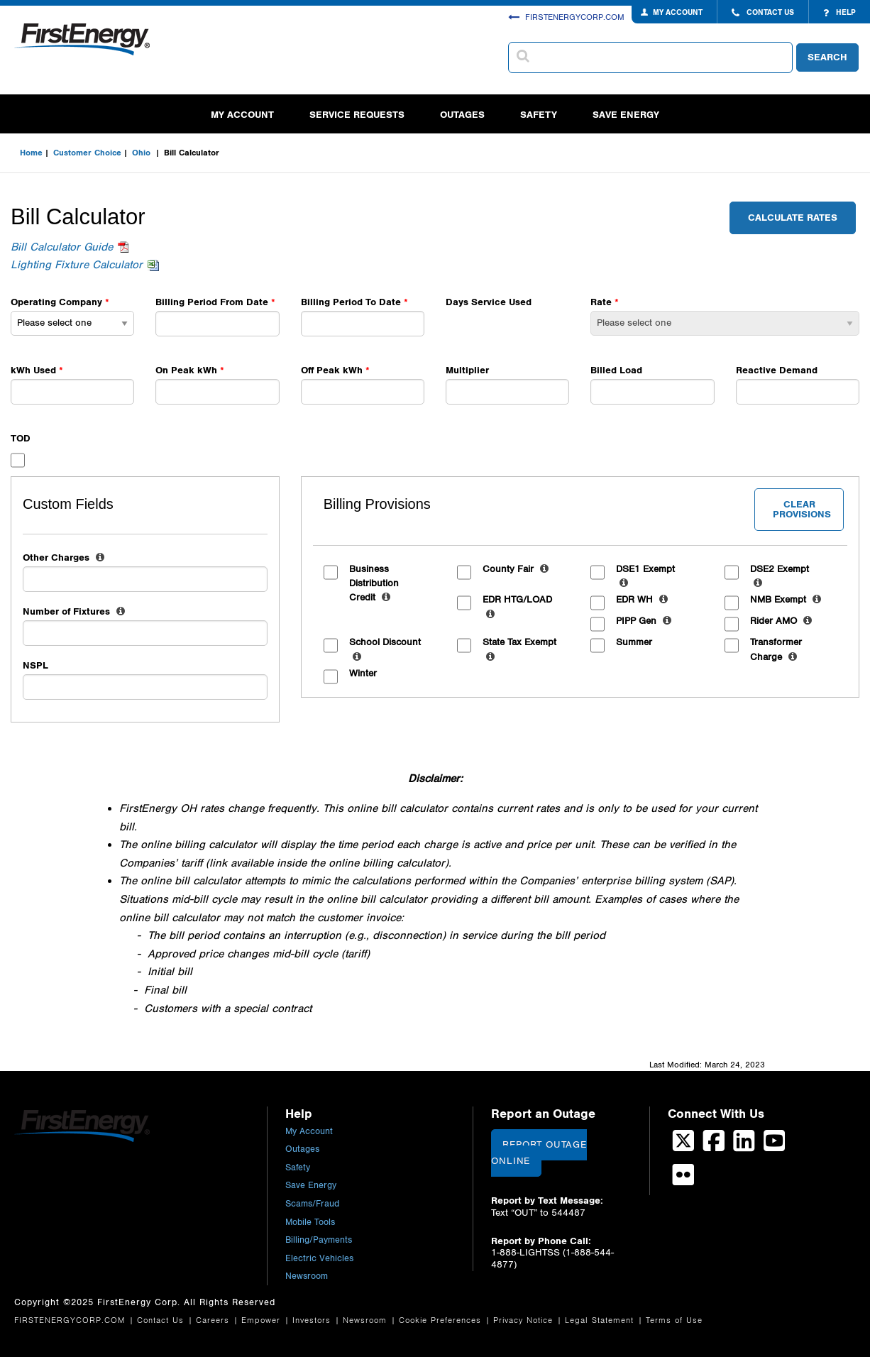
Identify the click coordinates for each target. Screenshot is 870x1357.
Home (31, 153)
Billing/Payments (318, 1240)
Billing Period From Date (211, 302)
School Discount (385, 650)
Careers (214, 1320)
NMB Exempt (785, 600)
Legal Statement (601, 1320)
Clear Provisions (802, 509)
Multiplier (467, 370)
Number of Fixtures (74, 611)
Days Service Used (489, 302)
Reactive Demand (776, 370)
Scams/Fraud (312, 1204)
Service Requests (356, 115)
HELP (839, 13)
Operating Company (56, 302)
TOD (21, 438)
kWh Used (35, 370)
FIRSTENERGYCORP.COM (566, 17)
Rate (601, 302)
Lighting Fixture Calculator (77, 265)
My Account (242, 115)
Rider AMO (781, 621)
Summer (634, 642)
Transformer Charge (776, 650)
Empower (262, 1320)
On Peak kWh (186, 370)
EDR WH (642, 600)
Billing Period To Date (351, 302)
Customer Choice (87, 153)
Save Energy (626, 115)
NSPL (35, 665)
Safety (538, 115)
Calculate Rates (792, 217)
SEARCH (827, 57)
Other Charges (63, 557)
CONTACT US (763, 13)
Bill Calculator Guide (62, 247)
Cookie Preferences (442, 1320)
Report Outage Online (538, 1153)
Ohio (142, 153)
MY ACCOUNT (678, 12)
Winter (363, 673)
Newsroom (306, 1276)
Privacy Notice (524, 1320)
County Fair (516, 569)
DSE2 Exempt (779, 577)
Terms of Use (674, 1320)
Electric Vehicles (319, 1258)
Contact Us (162, 1320)
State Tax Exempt (519, 650)
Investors (313, 1320)
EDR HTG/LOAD (517, 608)
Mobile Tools (310, 1222)
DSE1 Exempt (645, 577)
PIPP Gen (643, 621)
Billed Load (616, 370)
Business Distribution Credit (374, 584)
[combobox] (650, 57)
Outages (462, 115)
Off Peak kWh (332, 370)
